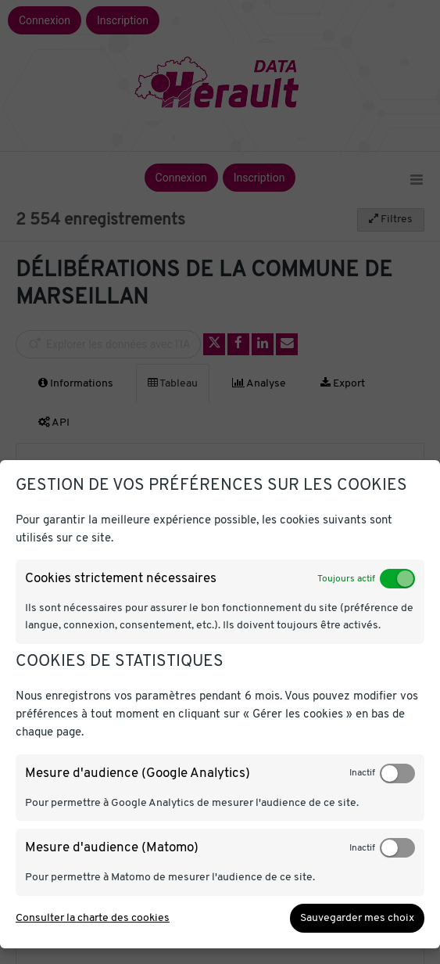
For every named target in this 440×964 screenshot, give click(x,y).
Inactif (362, 773)
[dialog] (220, 704)
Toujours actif (346, 579)
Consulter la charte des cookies (93, 918)
